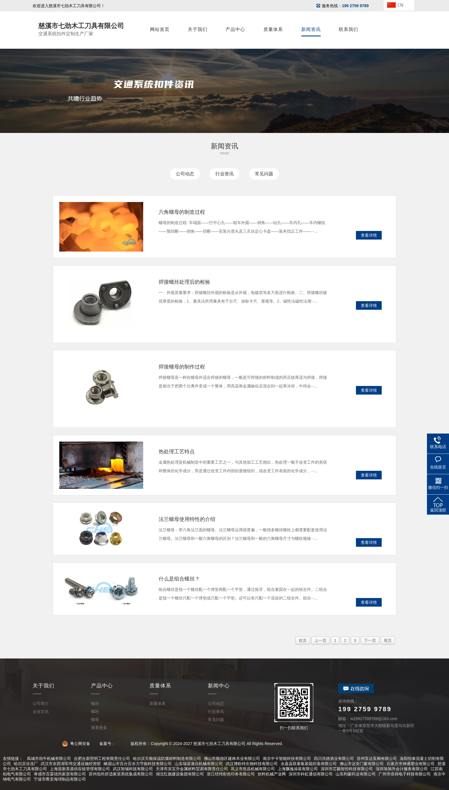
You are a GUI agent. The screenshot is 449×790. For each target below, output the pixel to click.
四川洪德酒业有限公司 (334, 758)
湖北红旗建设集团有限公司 (180, 774)
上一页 (320, 640)
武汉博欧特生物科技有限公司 (252, 763)
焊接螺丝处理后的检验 (184, 282)
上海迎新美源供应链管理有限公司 (80, 769)
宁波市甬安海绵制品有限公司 (60, 779)
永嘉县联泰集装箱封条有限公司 (309, 763)
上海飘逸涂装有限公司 (298, 769)
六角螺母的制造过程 (182, 212)
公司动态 (185, 173)
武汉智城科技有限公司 (133, 769)
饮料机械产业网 (272, 774)
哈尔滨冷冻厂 (26, 763)
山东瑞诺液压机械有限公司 (199, 763)
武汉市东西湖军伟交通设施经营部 (71, 763)
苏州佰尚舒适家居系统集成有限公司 (121, 774)
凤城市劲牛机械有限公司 (49, 758)
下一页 (370, 640)
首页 (303, 640)
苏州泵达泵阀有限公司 (377, 758)
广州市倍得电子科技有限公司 (405, 774)
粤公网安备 (78, 743)
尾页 (388, 640)
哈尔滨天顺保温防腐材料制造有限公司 (167, 758)
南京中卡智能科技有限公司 (287, 758)
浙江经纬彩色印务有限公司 (231, 774)
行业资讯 (224, 173)
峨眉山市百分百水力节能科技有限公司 (138, 763)
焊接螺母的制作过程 (182, 367)
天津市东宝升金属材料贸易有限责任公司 (192, 769)
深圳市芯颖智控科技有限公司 (347, 769)
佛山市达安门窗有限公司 (362, 763)
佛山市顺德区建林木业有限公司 (232, 758)
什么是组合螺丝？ (179, 579)
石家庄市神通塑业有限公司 (411, 763)
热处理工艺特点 (177, 451)
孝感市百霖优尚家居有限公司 (60, 774)
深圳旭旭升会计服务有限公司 (402, 769)
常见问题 (264, 173)
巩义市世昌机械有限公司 (253, 769)
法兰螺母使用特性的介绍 (187, 519)
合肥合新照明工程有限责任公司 (102, 758)
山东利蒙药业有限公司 (356, 774)
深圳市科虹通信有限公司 (311, 774)
